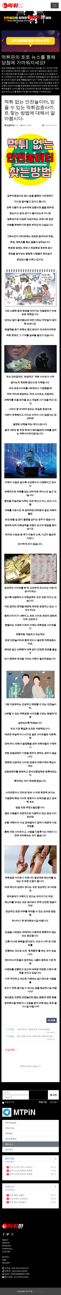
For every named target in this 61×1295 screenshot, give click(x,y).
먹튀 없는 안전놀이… (18, 1202)
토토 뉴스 (9, 1144)
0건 (16, 125)
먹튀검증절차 (10, 1138)
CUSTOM (6, 1251)
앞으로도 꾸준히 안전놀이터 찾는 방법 (24, 997)
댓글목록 (9, 1049)
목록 (51, 1020)
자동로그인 (9, 1102)
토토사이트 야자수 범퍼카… (21, 1167)
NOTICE (5, 1257)
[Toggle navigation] (55, 5)
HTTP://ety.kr (38, 1291)
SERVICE (5, 1243)
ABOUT (5, 1240)
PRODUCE (6, 1245)
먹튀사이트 (10, 1128)
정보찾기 (54, 1102)
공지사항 (9, 1149)
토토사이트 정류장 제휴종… (21, 1170)
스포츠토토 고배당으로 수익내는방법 (33, 1029)
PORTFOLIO (7, 1249)
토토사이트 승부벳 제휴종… (21, 1174)
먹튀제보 (9, 1133)
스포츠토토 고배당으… (19, 1198)
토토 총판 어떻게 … (17, 1195)
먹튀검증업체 (10, 1122)
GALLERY (6, 1263)
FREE (4, 1260)
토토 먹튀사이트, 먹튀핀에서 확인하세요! (35, 1036)
